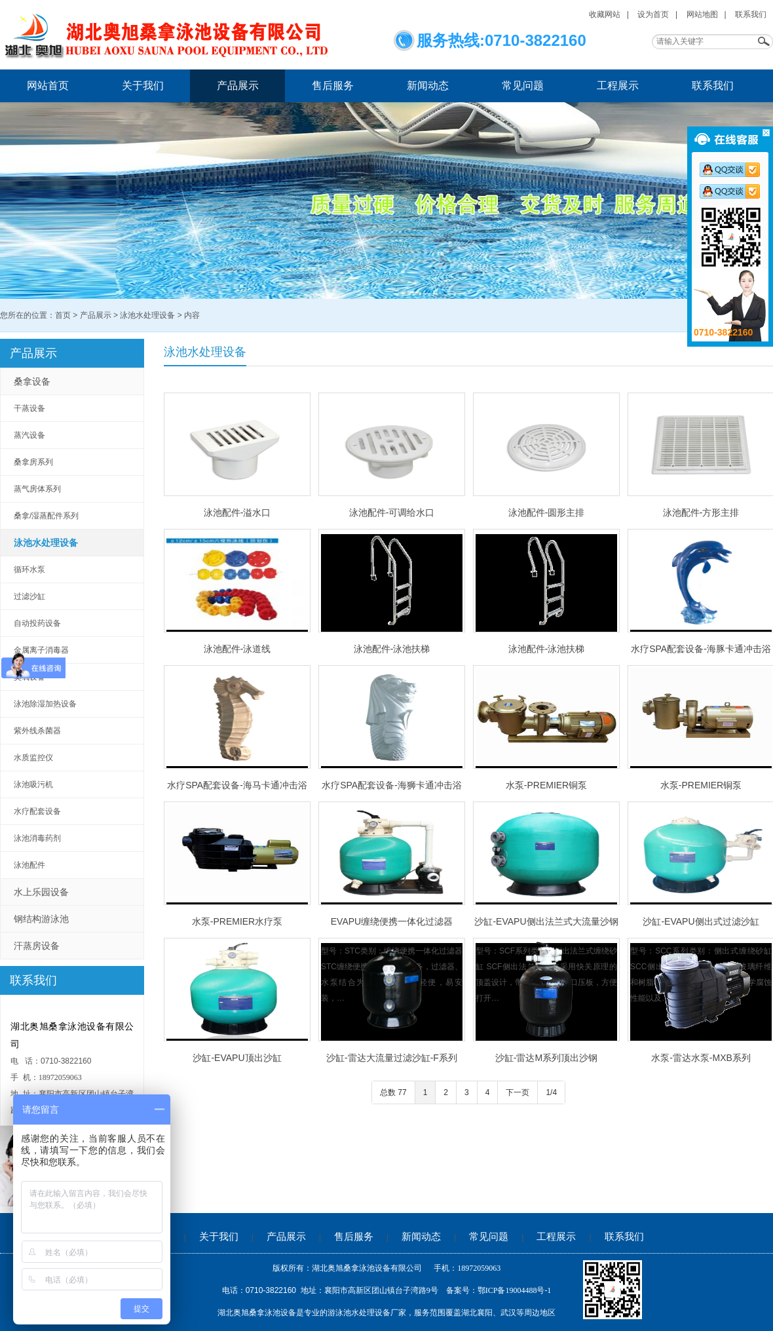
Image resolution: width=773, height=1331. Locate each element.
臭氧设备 (29, 677)
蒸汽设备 (29, 435)
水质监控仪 (33, 757)
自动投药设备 (37, 623)
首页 (63, 315)
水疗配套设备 (37, 811)
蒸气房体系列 (37, 488)
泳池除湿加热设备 (45, 703)
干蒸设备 (29, 408)
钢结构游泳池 (41, 919)
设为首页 (653, 14)
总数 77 (393, 1092)
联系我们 (750, 14)
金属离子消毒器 (41, 650)
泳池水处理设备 (147, 315)
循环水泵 (29, 569)
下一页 (517, 1092)
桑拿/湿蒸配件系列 (46, 515)
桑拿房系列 (33, 462)
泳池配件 (29, 865)
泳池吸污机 (33, 784)
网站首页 (48, 85)
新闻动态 (428, 85)
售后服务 (333, 85)
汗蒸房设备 (37, 945)
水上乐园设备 (41, 892)
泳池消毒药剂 (37, 838)
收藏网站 (604, 14)
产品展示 (238, 85)
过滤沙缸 (29, 596)
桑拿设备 (32, 381)
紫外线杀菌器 (37, 730)
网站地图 (702, 14)
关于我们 (143, 85)
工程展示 (618, 85)
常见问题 (523, 85)
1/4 (551, 1092)
